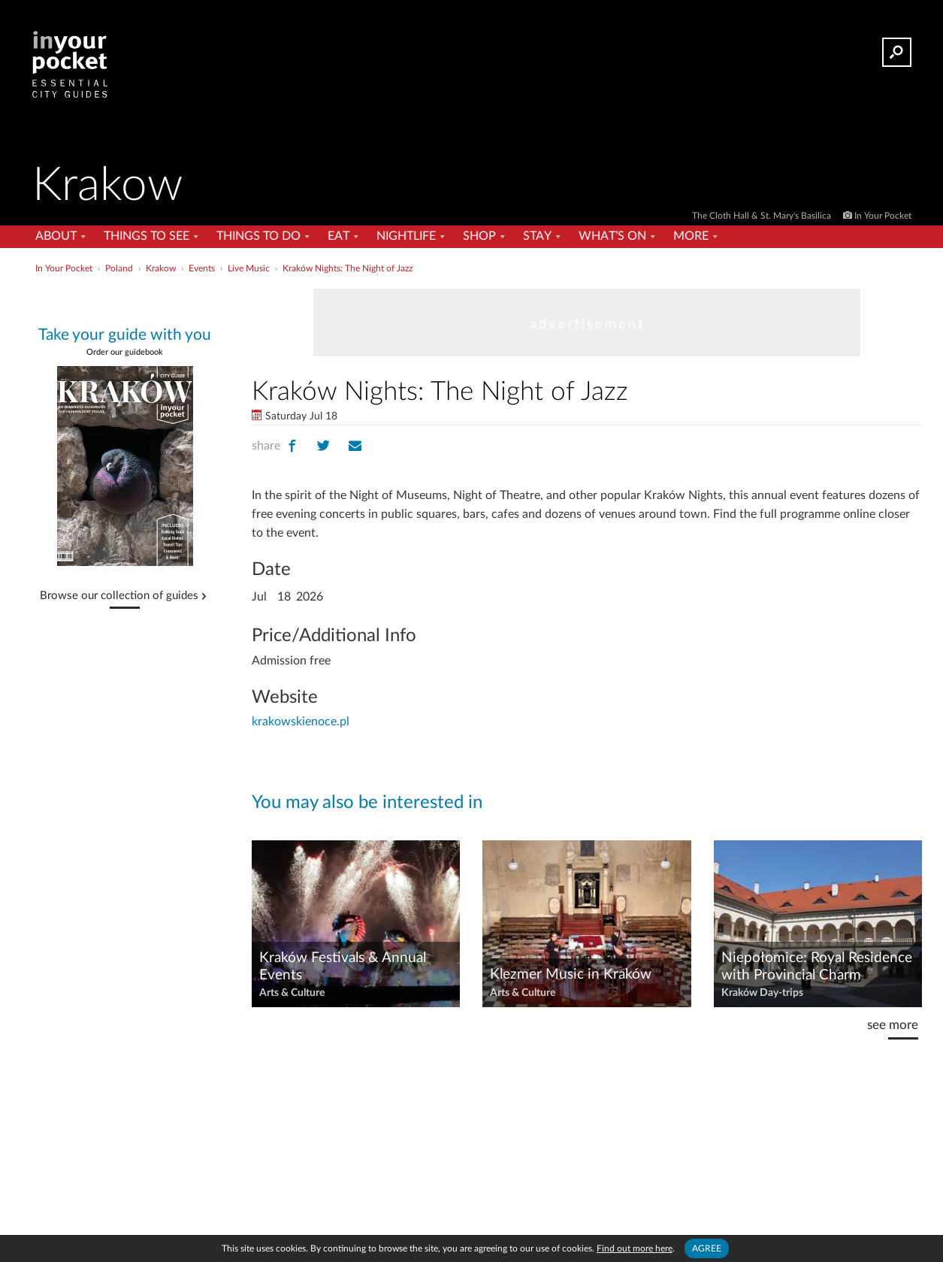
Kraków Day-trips (762, 993)
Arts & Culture (292, 993)
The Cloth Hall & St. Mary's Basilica (762, 215)
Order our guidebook (124, 352)
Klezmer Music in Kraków (570, 974)
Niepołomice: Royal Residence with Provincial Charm (816, 966)
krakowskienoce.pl (300, 722)
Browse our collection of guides (119, 596)
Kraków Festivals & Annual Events (342, 966)
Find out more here (634, 1248)
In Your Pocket (882, 215)
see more (892, 1024)
